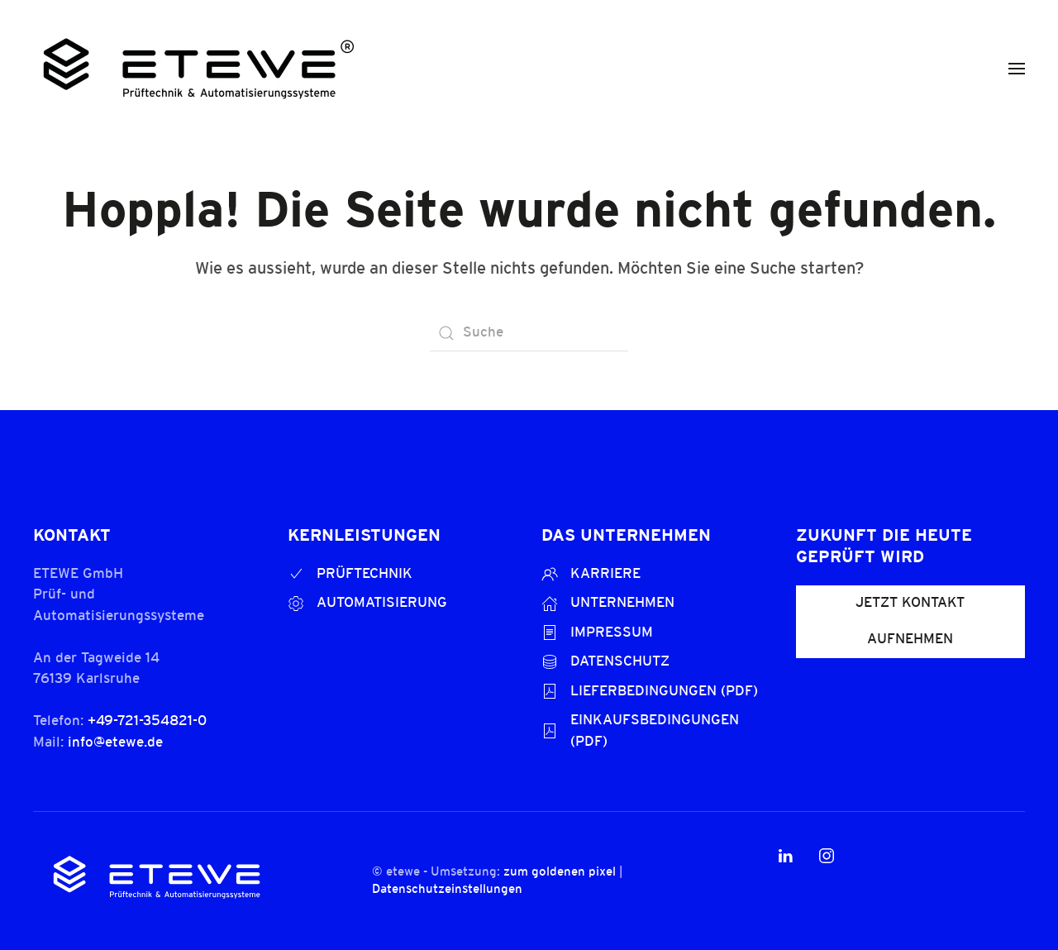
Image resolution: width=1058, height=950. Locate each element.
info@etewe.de (115, 743)
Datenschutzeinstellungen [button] (445, 889)
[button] (1016, 68)
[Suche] (529, 333)
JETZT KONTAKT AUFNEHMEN (910, 621)
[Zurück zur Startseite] (198, 68)
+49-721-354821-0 (147, 721)
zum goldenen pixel (558, 872)
